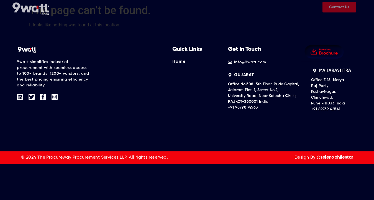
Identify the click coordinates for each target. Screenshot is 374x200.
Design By (323, 157)
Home (178, 61)
